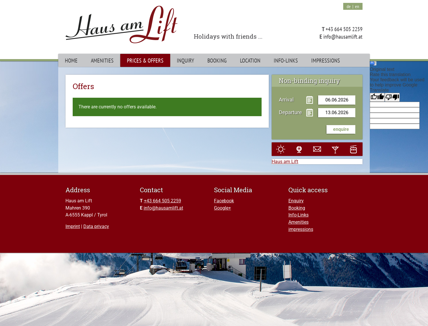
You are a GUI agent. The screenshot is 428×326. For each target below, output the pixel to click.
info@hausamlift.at (163, 208)
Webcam (299, 149)
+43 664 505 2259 (162, 200)
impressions (300, 229)
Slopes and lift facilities (353, 149)
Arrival (286, 99)
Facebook (224, 200)
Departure (290, 112)
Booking (296, 208)
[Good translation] (377, 97)
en (357, 6)
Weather (281, 149)
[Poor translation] (392, 97)
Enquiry (296, 200)
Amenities (298, 222)
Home (71, 60)
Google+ (222, 208)
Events (335, 149)
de (349, 6)
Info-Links (298, 215)
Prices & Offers (145, 60)
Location (250, 60)
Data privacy (96, 226)
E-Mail (317, 149)
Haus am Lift (285, 161)
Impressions (325, 60)
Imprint (72, 226)
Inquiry (185, 60)
